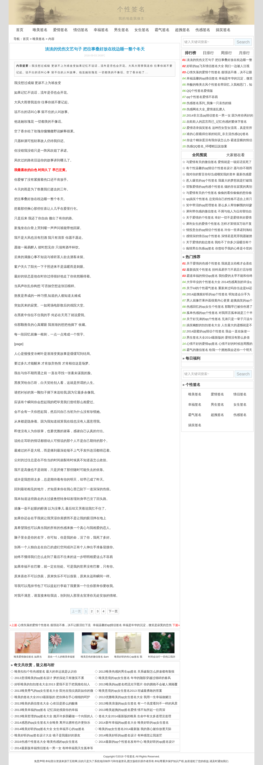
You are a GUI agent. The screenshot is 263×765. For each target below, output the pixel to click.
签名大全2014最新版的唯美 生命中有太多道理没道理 (135, 716)
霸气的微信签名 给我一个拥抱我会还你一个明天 (219, 350)
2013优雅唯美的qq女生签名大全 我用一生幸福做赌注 (135, 697)
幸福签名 (101, 30)
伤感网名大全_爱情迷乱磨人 (206, 109)
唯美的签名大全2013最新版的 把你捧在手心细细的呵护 (52, 697)
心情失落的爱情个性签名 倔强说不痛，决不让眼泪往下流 (54, 625)
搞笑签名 (223, 30)
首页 (19, 30)
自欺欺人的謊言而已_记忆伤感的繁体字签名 (217, 121)
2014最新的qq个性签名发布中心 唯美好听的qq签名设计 (137, 741)
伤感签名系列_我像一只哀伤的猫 (209, 103)
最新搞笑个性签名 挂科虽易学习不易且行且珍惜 (219, 269)
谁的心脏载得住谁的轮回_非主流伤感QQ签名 (218, 134)
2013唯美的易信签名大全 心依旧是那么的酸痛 (46, 703)
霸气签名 (162, 30)
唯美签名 (40, 30)
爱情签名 (60, 30)
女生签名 (141, 30)
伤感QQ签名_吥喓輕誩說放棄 (207, 146)
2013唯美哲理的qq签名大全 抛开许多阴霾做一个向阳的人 (53, 716)
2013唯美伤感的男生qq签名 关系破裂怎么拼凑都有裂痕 (136, 671)
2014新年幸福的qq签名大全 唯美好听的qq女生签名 (134, 722)
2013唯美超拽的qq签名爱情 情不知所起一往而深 (132, 709)
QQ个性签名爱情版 (200, 90)
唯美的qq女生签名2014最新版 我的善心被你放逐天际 (135, 729)
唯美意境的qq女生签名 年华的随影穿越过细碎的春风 (135, 678)
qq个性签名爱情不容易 (202, 97)
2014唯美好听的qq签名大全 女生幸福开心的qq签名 (49, 729)
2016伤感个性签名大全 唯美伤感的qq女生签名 (46, 741)
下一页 (113, 611)
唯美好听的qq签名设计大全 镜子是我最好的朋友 (47, 735)
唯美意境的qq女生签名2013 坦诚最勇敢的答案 (130, 690)
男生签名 (121, 30)
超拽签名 (182, 30)
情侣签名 (80, 30)
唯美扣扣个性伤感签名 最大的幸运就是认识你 (45, 671)
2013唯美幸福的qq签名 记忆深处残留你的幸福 (46, 709)
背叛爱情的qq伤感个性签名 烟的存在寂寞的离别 (219, 186)
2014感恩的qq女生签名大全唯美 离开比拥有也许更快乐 (52, 722)
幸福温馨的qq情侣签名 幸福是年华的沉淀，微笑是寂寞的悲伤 (132, 625)
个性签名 (129, 756)
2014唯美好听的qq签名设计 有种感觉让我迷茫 (130, 735)
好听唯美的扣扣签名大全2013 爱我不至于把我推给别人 (52, 684)
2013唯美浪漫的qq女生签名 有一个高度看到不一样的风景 (138, 703)
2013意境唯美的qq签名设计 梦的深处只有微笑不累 (49, 678)
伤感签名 (202, 30)
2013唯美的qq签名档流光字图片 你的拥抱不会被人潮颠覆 (138, 684)
